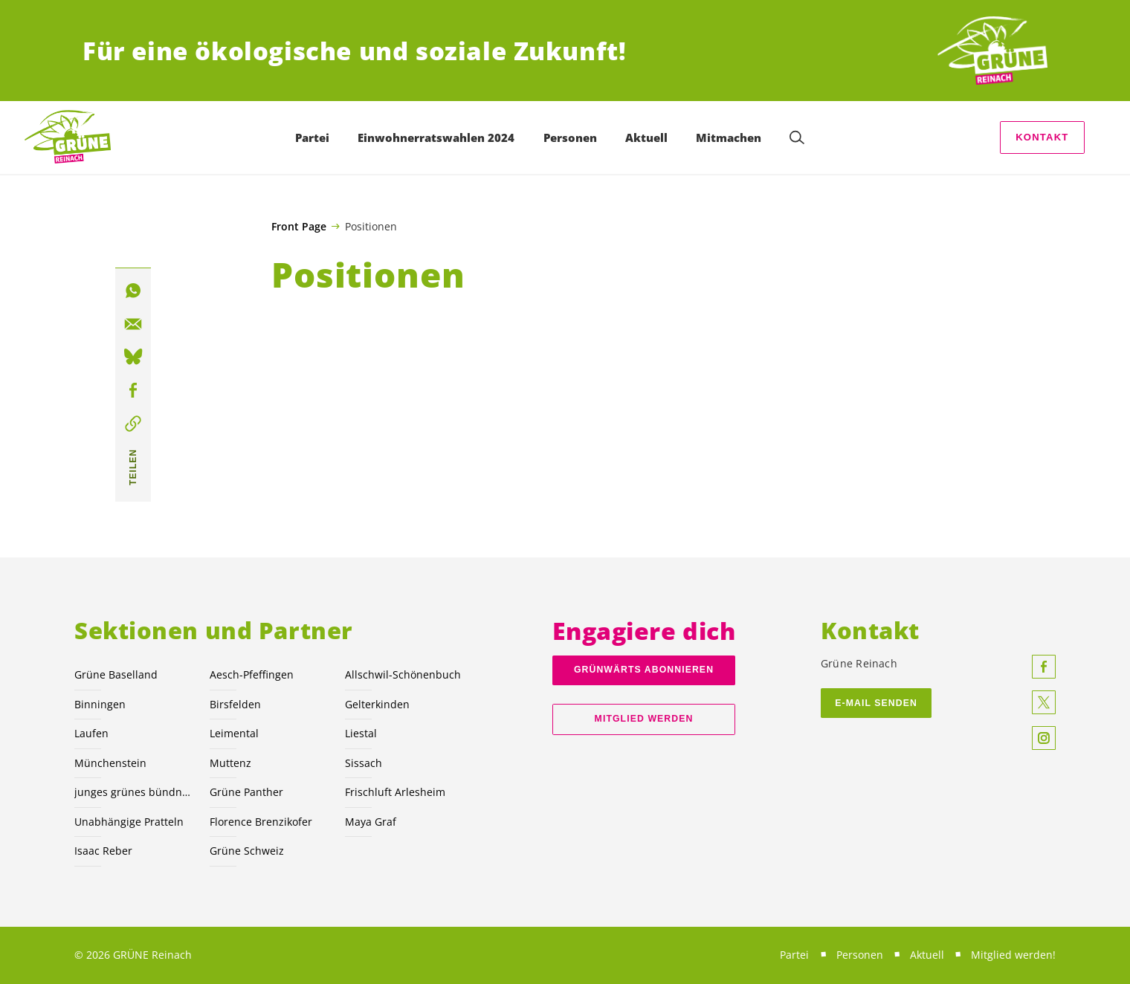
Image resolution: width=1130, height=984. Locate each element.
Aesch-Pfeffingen (252, 674)
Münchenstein (110, 763)
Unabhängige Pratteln (129, 822)
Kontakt (1042, 137)
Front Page (298, 226)
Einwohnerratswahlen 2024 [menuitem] (436, 137)
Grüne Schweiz (247, 851)
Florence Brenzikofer (261, 822)
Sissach (363, 763)
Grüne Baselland (116, 674)
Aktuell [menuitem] (646, 137)
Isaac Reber (103, 851)
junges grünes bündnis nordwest (133, 792)
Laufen (91, 733)
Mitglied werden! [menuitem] (1013, 955)
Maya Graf (370, 822)
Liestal (361, 733)
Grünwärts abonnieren (644, 669)
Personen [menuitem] (570, 137)
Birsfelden (235, 704)
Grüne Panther (246, 792)
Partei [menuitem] (312, 137)
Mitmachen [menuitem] (728, 137)
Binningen (100, 704)
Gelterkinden (377, 704)
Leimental (234, 733)
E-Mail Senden (876, 703)
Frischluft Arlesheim (395, 792)
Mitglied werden (644, 718)
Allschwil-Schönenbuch (403, 674)
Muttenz (230, 763)
